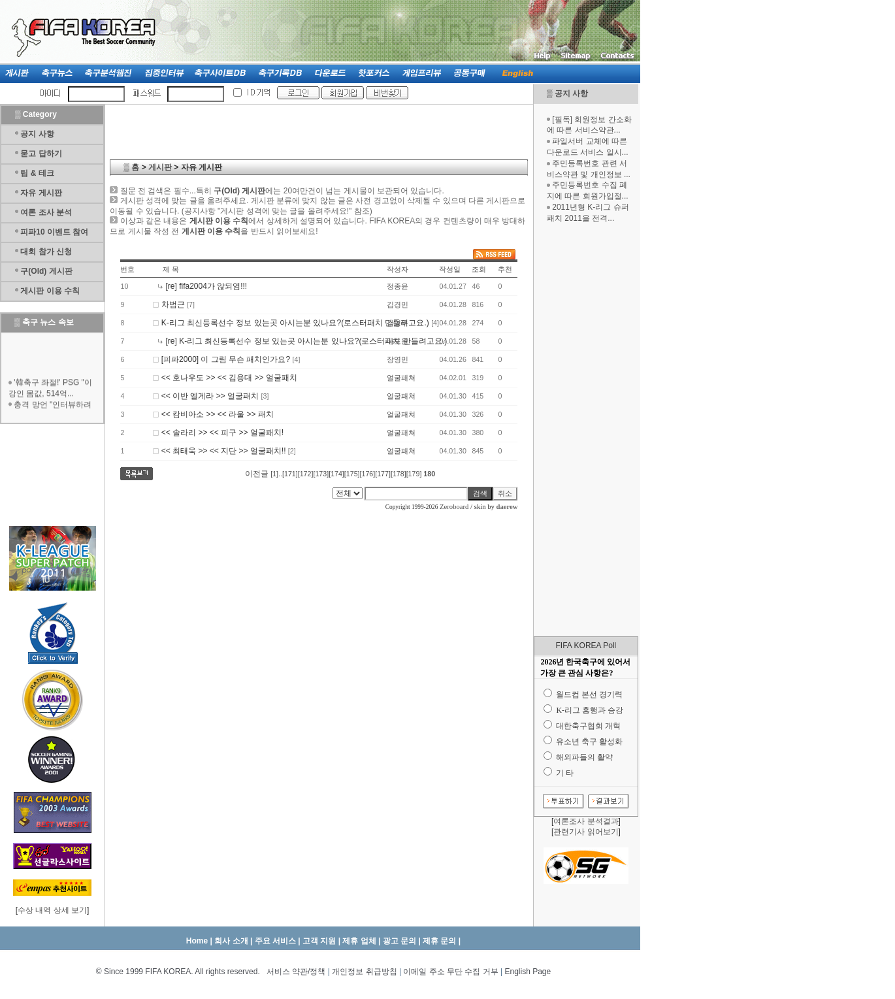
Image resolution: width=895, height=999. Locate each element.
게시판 (160, 167)
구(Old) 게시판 (46, 271)
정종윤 (397, 286)
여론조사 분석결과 (585, 821)
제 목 (171, 269)
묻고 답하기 (40, 153)
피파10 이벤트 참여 (54, 232)
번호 (127, 269)
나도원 (397, 341)
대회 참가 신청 (46, 251)
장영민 (397, 359)
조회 (479, 269)
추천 (505, 269)
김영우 (397, 323)
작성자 (397, 269)
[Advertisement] (586, 430)
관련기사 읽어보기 (585, 831)
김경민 (397, 304)
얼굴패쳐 (401, 378)
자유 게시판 (40, 192)
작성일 (450, 269)
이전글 (256, 473)
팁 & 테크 (37, 173)
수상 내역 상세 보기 (52, 910)
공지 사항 (571, 93)
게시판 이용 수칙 (50, 290)
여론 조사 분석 (46, 212)
